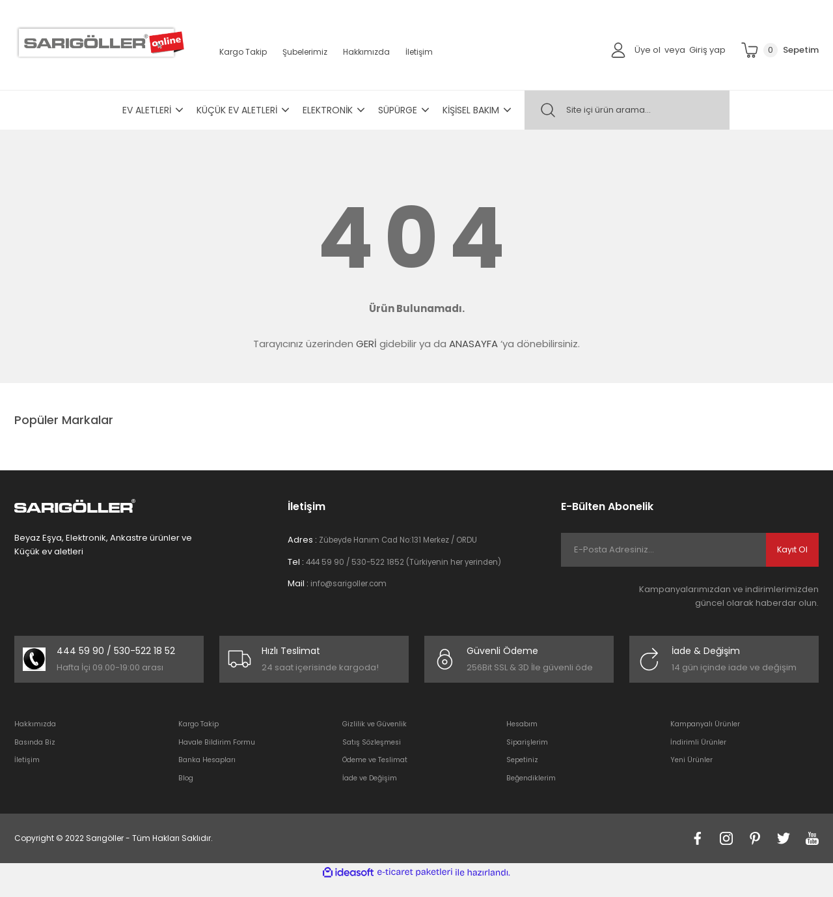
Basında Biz (38, 756)
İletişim (419, 51)
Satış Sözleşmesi (375, 756)
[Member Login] (618, 49)
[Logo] (99, 42)
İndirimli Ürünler (700, 756)
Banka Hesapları (211, 774)
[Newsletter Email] (690, 550)
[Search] (627, 110)
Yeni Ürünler (693, 774)
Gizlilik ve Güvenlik (377, 737)
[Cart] (780, 50)
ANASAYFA (473, 343)
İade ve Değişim (373, 792)
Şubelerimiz (304, 51)
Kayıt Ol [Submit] (792, 549)
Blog (187, 792)
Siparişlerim (529, 756)
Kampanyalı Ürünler (709, 737)
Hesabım (524, 737)
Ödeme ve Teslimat (380, 774)
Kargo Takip (243, 51)
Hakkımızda (366, 51)
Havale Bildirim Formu (222, 756)
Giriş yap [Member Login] (707, 50)
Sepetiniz (523, 774)
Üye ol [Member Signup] (648, 50)
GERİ (366, 343)
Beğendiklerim (534, 792)
